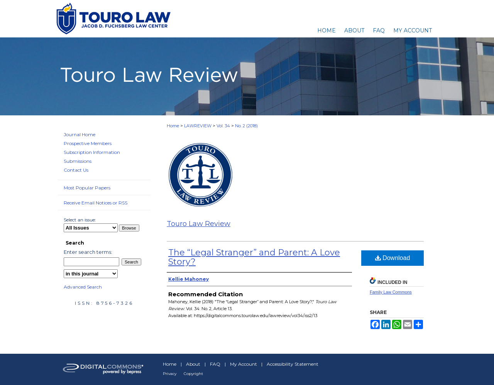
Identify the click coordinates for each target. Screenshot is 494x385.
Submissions (77, 161)
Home (173, 125)
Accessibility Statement (292, 364)
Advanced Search (83, 287)
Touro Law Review (198, 224)
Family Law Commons (391, 292)
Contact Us (76, 170)
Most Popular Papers (87, 188)
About (193, 364)
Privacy (169, 373)
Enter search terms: (88, 252)
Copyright (193, 373)
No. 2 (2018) (246, 125)
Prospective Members (88, 143)
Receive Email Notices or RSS (95, 203)
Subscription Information (92, 152)
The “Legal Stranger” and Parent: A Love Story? (254, 257)
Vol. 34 (223, 125)
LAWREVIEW (197, 125)
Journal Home (79, 134)
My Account (243, 364)
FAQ (215, 364)
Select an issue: (80, 220)
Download (392, 258)
